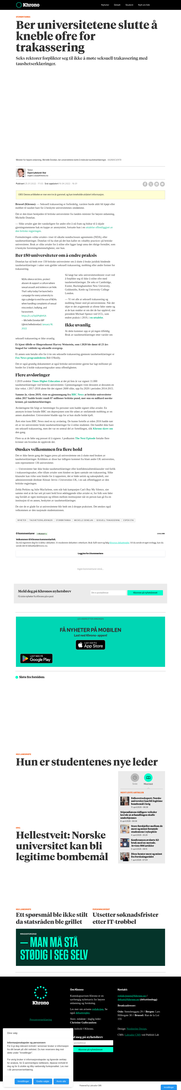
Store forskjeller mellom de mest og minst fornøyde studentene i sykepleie (147, 828)
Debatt (117, 6)
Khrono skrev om (103, 428)
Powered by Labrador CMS (90, 1086)
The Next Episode (85, 438)
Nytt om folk (144, 6)
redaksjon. (98, 1009)
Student (129, 6)
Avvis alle (61, 1081)
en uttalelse (96, 317)
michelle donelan (83, 520)
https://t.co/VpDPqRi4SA (34, 316)
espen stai (128, 520)
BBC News (77, 394)
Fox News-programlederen (30, 357)
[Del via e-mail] (162, 184)
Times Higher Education (46, 381)
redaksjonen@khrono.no (132, 995)
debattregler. (83, 1012)
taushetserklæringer (40, 520)
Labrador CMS (133, 1034)
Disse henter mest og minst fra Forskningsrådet (146, 855)
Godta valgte (42, 1081)
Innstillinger (169, 1087)
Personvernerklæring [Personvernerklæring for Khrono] (41, 1019)
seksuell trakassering (108, 520)
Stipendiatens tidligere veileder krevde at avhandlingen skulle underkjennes (138, 814)
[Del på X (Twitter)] (150, 184)
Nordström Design (136, 1028)
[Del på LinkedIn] (156, 184)
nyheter (21, 520)
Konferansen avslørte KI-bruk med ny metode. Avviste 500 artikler (145, 842)
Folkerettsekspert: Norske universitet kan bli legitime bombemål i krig (147, 800)
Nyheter (105, 6)
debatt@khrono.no (128, 999)
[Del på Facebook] (145, 184)
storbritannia (63, 520)
